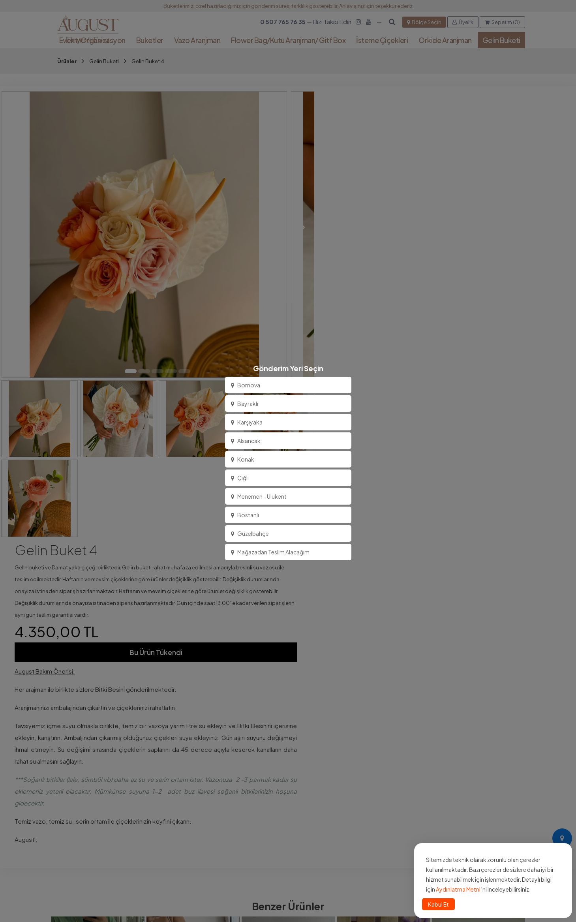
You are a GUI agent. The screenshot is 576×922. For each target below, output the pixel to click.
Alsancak (246, 440)
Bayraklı (244, 403)
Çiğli (240, 477)
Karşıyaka (247, 422)
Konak (242, 459)
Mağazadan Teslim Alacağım (270, 552)
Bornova (245, 385)
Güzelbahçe (250, 533)
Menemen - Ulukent (259, 496)
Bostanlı (245, 514)
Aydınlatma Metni (458, 889)
